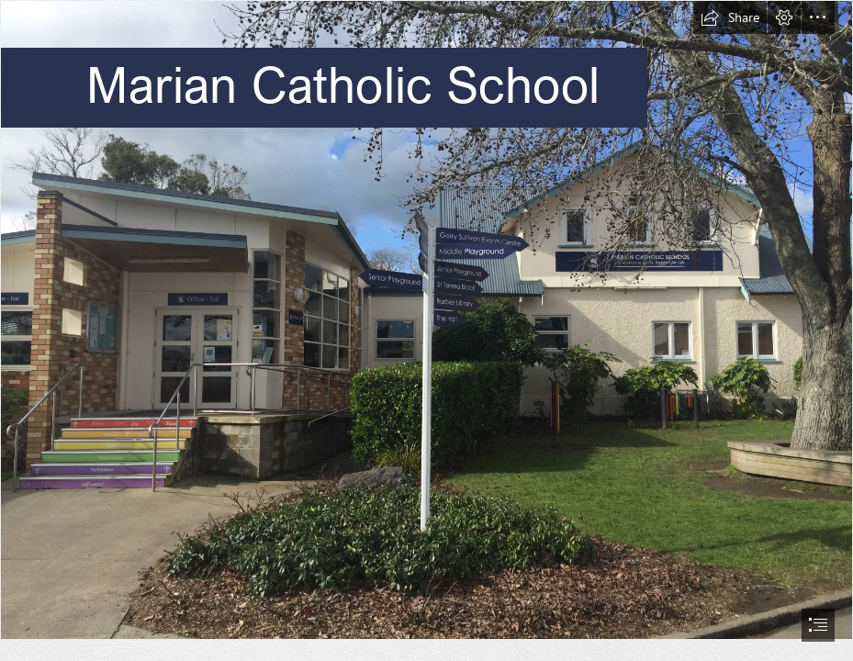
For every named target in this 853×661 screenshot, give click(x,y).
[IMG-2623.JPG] (426, 320)
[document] (426, 330)
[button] (730, 17)
